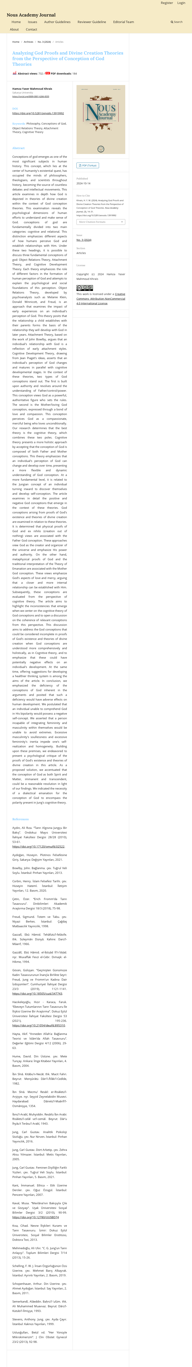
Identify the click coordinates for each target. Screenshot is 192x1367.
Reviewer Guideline (92, 22)
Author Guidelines (57, 22)
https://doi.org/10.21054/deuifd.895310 (38, 1025)
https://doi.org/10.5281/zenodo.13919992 (38, 113)
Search (177, 22)
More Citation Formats (92, 221)
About (14, 29)
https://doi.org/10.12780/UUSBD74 (35, 1217)
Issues (32, 22)
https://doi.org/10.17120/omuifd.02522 (38, 847)
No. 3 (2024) (44, 41)
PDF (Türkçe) (89, 165)
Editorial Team (123, 22)
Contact (31, 29)
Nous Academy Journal (31, 15)
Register (167, 3)
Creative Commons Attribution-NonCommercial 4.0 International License (100, 298)
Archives (28, 41)
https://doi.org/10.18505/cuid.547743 (37, 994)
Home (16, 22)
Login (181, 3)
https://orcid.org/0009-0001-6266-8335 (30, 96)
